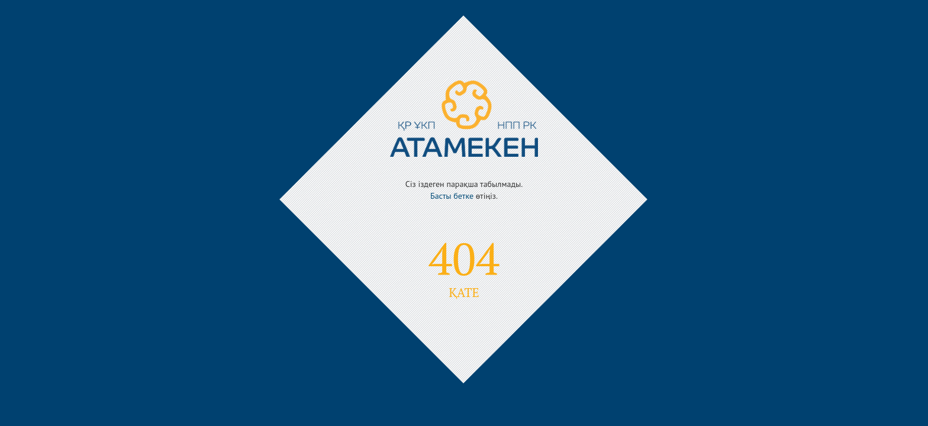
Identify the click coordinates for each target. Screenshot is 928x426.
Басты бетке (451, 196)
